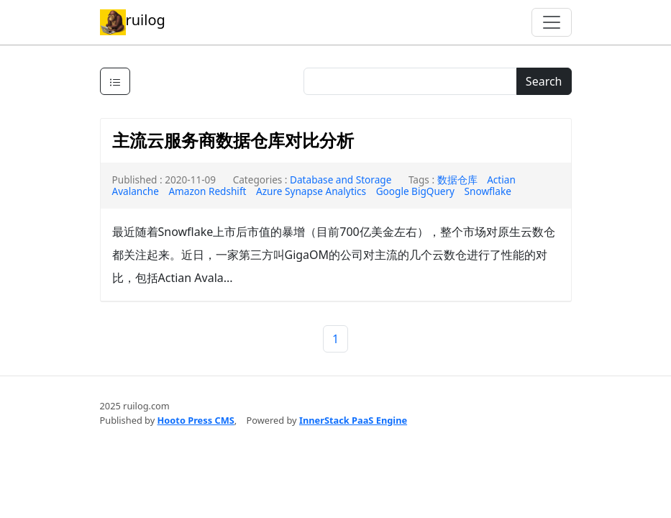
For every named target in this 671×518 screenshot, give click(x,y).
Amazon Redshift (207, 191)
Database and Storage (340, 179)
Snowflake (488, 191)
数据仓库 (457, 179)
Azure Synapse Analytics (311, 191)
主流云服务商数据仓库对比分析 (233, 140)
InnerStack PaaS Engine (353, 420)
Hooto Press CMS (196, 420)
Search (544, 81)
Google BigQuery (415, 191)
